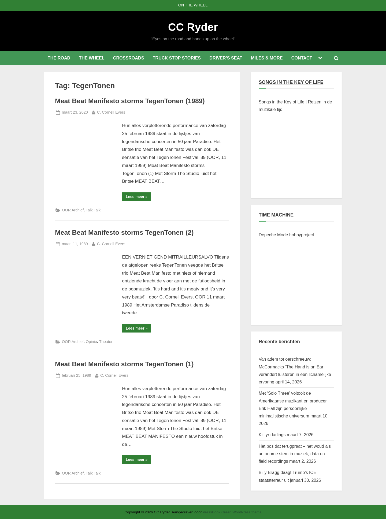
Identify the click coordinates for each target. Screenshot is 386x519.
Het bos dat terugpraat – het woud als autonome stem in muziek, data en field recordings (295, 454)
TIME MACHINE (276, 215)
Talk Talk (93, 210)
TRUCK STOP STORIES (177, 57)
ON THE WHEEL (193, 5)
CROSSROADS (128, 57)
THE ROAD (59, 57)
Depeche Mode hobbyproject (286, 234)
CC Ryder (193, 27)
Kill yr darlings (272, 434)
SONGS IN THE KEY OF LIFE (291, 82)
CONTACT (301, 57)
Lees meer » (138, 197)
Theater (106, 341)
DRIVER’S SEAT (225, 57)
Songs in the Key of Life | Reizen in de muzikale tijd (295, 105)
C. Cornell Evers (111, 111)
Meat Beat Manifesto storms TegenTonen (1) (124, 364)
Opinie (91, 341)
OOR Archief (73, 210)
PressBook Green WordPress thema (232, 512)
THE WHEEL (91, 57)
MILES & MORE (267, 57)
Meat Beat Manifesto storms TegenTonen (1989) (130, 100)
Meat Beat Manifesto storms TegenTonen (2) (124, 232)
